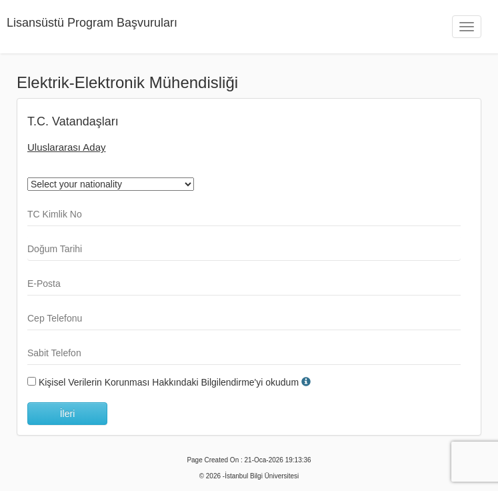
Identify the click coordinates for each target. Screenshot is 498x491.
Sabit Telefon (54, 353)
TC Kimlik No (54, 214)
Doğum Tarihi (54, 248)
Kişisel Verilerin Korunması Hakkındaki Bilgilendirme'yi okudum (169, 382)
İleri (67, 413)
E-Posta (44, 283)
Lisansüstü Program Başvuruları (92, 22)
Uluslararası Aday (66, 147)
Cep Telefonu (54, 318)
